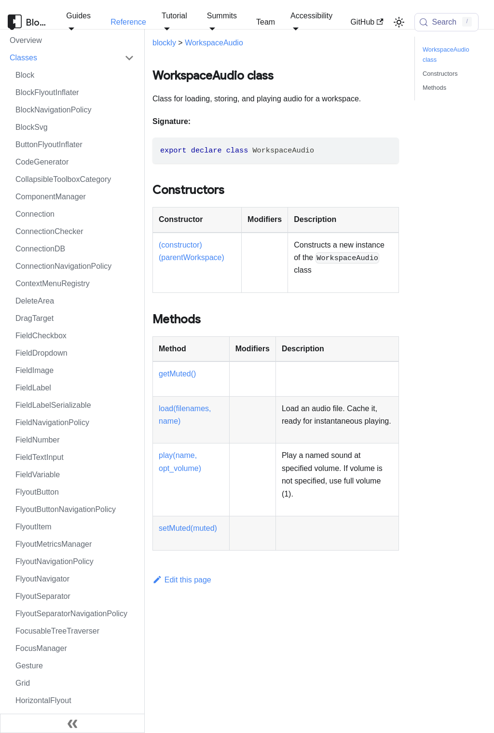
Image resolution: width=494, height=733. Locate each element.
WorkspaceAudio (214, 43)
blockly (164, 43)
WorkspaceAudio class (446, 54)
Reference (128, 22)
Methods (434, 87)
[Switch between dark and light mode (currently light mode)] (399, 22)
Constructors (440, 73)
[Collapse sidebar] (72, 723)
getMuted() (177, 374)
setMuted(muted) (188, 528)
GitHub (366, 22)
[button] (72, 58)
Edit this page (181, 580)
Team (265, 22)
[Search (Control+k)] (446, 22)
